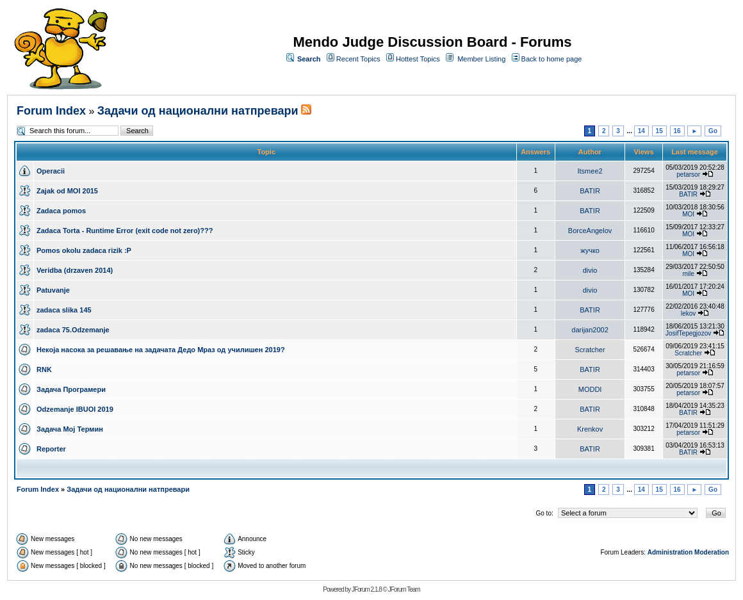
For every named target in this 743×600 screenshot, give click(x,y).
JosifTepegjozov (688, 333)
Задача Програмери (71, 389)
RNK (44, 369)
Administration (670, 552)
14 (641, 130)
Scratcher (590, 349)
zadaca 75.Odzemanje (73, 330)
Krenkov (590, 429)
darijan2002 (589, 330)
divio (590, 270)
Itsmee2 (589, 171)
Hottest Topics (418, 59)
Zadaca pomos (61, 211)
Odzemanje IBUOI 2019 (75, 409)
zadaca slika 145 (64, 310)
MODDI (590, 389)
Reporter (51, 449)
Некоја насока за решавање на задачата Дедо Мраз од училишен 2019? (161, 349)
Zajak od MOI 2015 (67, 191)
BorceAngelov (590, 230)
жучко (590, 250)
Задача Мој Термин (70, 429)
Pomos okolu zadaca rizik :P (84, 250)
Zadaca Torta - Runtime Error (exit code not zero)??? (125, 230)
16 (677, 130)
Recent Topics (358, 59)
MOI (688, 214)
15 (659, 130)
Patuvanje (53, 290)
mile (688, 273)
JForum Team (404, 589)
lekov (688, 313)
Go (712, 130)
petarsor (688, 174)
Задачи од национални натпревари (197, 110)
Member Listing (481, 59)
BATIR (590, 191)
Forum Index (51, 110)
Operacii (51, 171)
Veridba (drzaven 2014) (75, 270)
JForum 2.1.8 (367, 589)
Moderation (711, 552)
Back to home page (551, 59)
